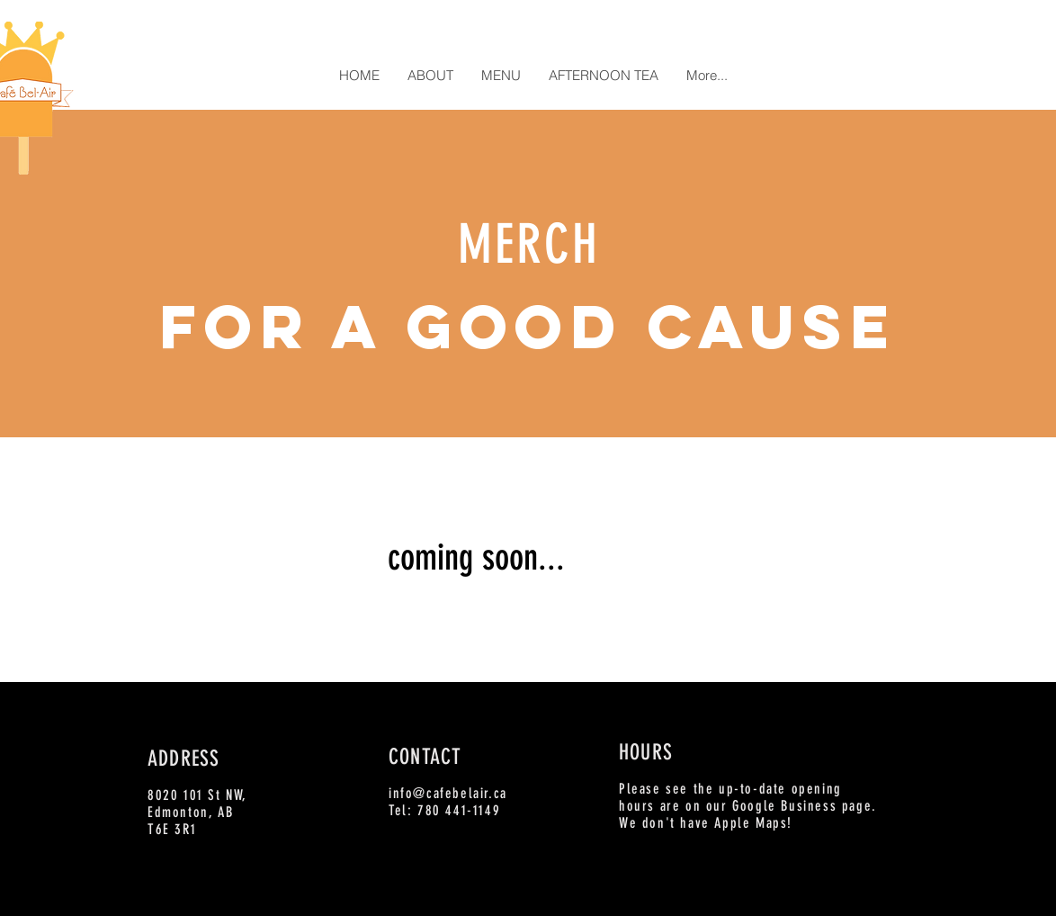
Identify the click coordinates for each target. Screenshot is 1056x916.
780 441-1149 (458, 810)
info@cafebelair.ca (448, 793)
